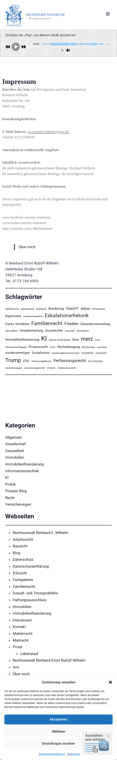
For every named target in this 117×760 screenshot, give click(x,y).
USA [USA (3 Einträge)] (26, 361)
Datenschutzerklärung (52, 754)
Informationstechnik (22, 471)
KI (7, 477)
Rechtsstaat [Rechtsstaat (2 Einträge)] (88, 347)
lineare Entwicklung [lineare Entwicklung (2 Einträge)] (59, 339)
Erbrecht (20, 573)
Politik (10, 484)
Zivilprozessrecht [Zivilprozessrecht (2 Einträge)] (66, 368)
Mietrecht (21, 640)
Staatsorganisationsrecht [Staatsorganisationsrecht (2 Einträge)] (66, 353)
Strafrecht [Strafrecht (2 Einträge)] (101, 353)
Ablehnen (58, 731)
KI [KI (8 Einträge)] (44, 338)
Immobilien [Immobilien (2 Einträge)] (83, 330)
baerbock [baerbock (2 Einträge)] (41, 309)
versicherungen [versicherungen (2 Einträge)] (13, 368)
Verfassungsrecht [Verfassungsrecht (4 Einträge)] (69, 360)
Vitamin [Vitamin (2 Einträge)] (51, 368)
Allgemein (13, 437)
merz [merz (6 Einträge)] (87, 338)
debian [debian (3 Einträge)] (85, 309)
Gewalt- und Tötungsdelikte (35, 593)
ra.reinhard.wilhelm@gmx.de (49, 132)
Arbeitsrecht (23, 539)
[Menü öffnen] (108, 13)
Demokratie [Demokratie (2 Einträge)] (98, 309)
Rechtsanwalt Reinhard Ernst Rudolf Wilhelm (49, 660)
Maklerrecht (23, 633)
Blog (16, 553)
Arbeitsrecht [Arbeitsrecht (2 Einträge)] (12, 309)
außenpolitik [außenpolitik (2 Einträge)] (27, 309)
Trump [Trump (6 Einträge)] (13, 360)
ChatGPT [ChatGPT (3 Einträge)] (72, 309)
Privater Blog (16, 491)
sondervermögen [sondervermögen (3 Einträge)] (17, 353)
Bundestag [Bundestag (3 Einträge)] (56, 309)
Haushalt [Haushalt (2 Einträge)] (70, 330)
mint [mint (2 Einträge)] (97, 339)
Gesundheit (14, 451)
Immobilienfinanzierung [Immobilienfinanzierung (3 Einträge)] (22, 340)
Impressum (73, 754)
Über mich (27, 247)
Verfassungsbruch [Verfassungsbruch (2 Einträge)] (41, 361)
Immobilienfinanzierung (24, 464)
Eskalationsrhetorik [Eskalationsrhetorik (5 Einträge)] (67, 315)
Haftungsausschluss (30, 600)
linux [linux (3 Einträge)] (75, 340)
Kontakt (19, 626)
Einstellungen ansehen (58, 744)
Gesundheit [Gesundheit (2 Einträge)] (11, 330)
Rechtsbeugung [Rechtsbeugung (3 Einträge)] (68, 347)
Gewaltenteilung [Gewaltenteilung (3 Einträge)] (31, 331)
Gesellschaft (15, 444)
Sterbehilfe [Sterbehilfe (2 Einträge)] (88, 353)
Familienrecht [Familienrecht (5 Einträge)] (46, 323)
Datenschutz (23, 559)
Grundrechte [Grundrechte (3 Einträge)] (54, 331)
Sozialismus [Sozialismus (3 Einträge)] (41, 353)
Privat (17, 647)
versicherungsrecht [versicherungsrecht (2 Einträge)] (34, 368)
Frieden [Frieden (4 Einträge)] (71, 323)
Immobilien (14, 457)
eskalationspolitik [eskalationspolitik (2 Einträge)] (33, 316)
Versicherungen (18, 504)
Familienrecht (24, 586)
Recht (10, 498)
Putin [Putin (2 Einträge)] (52, 347)
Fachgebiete (23, 579)
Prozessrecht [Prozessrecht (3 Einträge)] (38, 347)
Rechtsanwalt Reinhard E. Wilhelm (40, 532)
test (16, 667)
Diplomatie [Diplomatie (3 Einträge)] (13, 316)
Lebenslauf (29, 653)
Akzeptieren (58, 719)
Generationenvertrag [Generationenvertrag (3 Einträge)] (95, 324)
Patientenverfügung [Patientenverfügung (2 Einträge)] (16, 347)
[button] (110, 682)
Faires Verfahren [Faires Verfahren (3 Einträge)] (17, 324)
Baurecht (20, 546)
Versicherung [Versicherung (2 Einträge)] (95, 361)
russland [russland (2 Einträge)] (101, 347)
